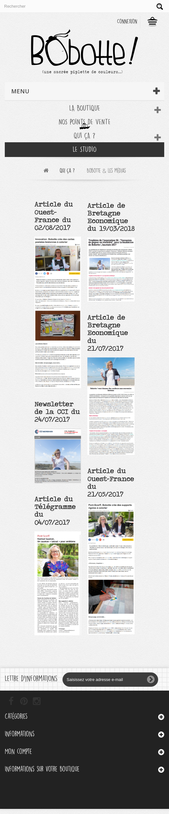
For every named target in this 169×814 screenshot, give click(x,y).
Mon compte (18, 751)
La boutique (84, 108)
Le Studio (85, 149)
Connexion (127, 21)
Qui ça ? (84, 135)
